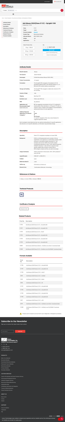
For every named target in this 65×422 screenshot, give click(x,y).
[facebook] (1, 344)
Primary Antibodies (5, 367)
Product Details (6, 24)
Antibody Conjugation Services (7, 380)
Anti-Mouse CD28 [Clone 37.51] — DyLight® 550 (36, 235)
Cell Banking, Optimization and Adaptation (9, 386)
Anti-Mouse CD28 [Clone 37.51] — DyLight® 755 (36, 228)
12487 (35, 161)
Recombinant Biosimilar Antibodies (8, 362)
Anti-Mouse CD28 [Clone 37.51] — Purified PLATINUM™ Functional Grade (43, 249)
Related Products (7, 34)
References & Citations (8, 28)
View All (36, 32)
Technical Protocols (7, 30)
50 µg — (29, 47)
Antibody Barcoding (5, 384)
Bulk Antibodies (5, 358)
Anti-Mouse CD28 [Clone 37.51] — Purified (35, 275)
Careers (2, 400)
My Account (47, 1)
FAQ (2, 411)
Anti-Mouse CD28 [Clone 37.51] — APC (35, 300)
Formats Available (7, 35)
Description (5, 26)
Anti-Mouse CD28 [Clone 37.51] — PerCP (35, 231)
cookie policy (18, 420)
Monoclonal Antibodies (5, 366)
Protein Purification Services (6, 390)
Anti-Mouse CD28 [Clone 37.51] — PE (34, 282)
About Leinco (3, 396)
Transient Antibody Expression (7, 388)
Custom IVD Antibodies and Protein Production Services (12, 376)
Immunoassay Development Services (8, 378)
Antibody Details (7, 22)
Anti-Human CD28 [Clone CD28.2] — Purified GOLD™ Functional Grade (43, 245)
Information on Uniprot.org (40, 164)
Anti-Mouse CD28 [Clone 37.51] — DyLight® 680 (36, 224)
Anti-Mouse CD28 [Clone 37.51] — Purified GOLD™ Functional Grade (43, 303)
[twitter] (4, 344)
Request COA (24, 208)
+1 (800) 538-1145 (5, 348)
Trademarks (3, 409)
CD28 (35, 158)
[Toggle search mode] (8, 10)
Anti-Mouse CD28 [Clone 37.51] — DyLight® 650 (36, 242)
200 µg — (29, 54)
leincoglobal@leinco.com (7, 350)
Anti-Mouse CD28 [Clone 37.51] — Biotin (35, 279)
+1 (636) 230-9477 (5, 346)
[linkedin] (6, 344)
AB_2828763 (37, 101)
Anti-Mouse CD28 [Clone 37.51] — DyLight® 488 (37, 286)
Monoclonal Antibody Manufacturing (8, 382)
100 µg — (29, 51)
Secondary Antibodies (5, 369)
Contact (2, 398)
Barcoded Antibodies (5, 360)
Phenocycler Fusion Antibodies (7, 364)
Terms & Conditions (5, 407)
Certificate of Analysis (8, 32)
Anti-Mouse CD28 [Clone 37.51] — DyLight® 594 (36, 238)
